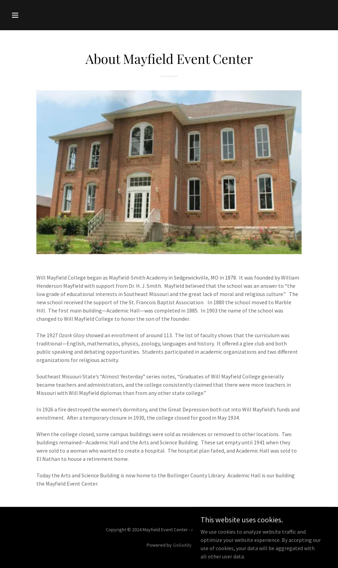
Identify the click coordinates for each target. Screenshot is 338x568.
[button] (32, 15)
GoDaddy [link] (182, 545)
